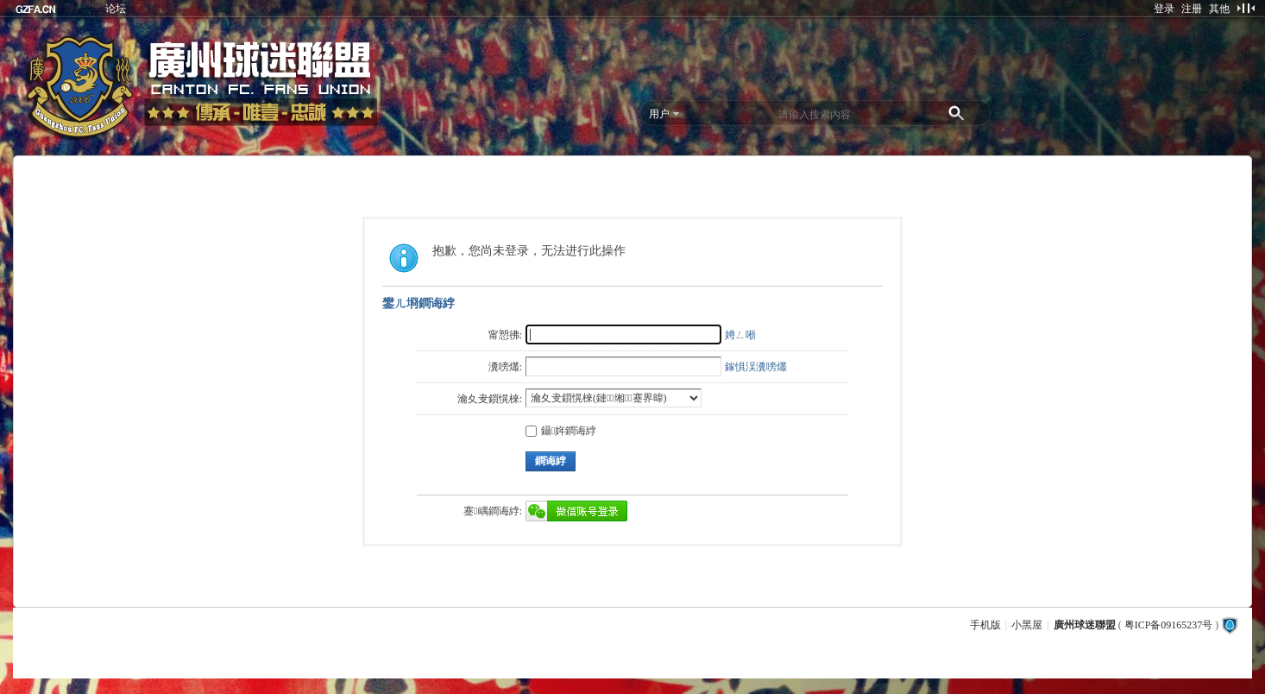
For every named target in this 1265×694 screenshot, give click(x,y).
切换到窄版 (1245, 8)
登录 (1164, 9)
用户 (659, 114)
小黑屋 (1026, 625)
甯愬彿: (505, 335)
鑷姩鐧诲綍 (561, 431)
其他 (1219, 9)
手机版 (985, 625)
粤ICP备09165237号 (1168, 625)
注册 (1191, 9)
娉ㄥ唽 (740, 335)
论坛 (115, 9)
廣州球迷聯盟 (1085, 625)
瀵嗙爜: (505, 367)
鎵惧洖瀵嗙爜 (756, 367)
